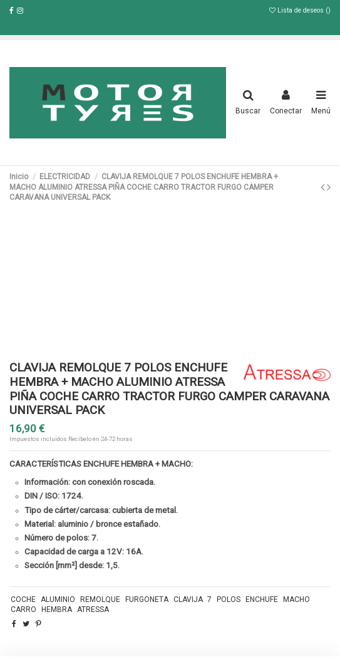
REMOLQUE (100, 599)
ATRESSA (93, 609)
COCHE (23, 599)
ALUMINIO (58, 599)
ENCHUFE (261, 599)
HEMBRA (56, 609)
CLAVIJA (188, 599)
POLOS (228, 599)
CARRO (23, 609)
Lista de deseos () (300, 10)
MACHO (296, 599)
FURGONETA (146, 599)
